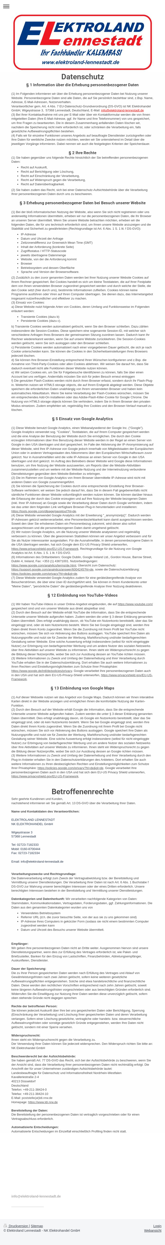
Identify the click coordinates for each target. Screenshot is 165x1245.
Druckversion (16, 1226)
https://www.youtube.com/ (135, 604)
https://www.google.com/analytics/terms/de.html (43, 565)
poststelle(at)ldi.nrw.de (37, 1098)
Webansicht (152, 1230)
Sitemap (37, 1226)
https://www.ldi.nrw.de (43, 1102)
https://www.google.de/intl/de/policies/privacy (41, 671)
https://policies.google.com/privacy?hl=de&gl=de (44, 573)
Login (157, 1226)
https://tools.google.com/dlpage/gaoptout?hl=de (43, 511)
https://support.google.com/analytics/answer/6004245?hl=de (52, 569)
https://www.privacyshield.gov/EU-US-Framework (44, 549)
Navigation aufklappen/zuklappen (82, 6)
